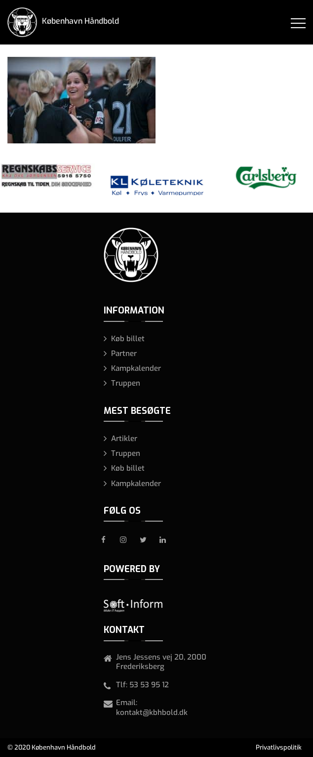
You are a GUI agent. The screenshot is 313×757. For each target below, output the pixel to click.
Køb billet (128, 339)
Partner (124, 353)
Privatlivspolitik (279, 747)
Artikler (124, 439)
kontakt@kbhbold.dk (152, 712)
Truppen (125, 383)
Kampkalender (136, 368)
